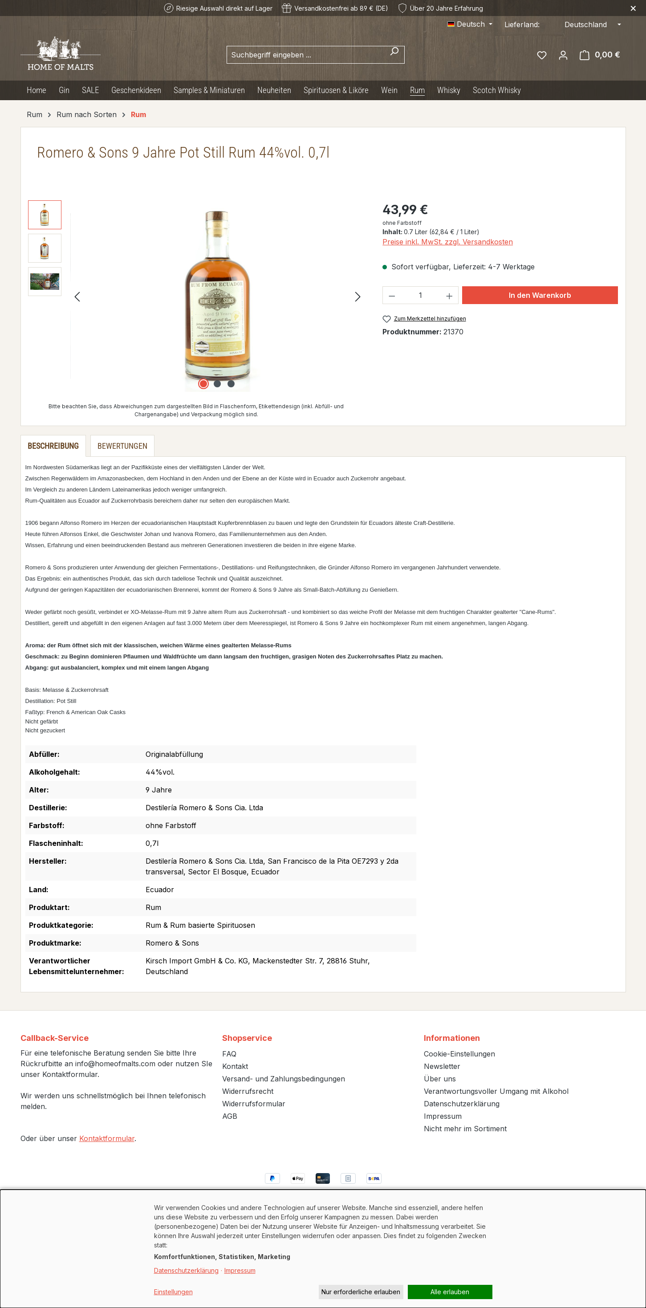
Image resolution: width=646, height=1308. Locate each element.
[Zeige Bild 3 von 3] (231, 383)
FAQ (229, 1053)
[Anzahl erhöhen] (449, 295)
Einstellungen (173, 1292)
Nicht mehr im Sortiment (465, 1128)
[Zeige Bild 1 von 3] (203, 383)
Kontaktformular (106, 1138)
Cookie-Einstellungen (459, 1053)
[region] (196, 296)
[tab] (53, 446)
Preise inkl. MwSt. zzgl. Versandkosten (447, 241)
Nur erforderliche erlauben (360, 1292)
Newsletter (442, 1066)
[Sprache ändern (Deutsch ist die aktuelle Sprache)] (470, 24)
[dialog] (323, 1249)
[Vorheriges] (77, 296)
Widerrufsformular (253, 1103)
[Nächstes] (358, 296)
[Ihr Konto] (563, 55)
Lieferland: (522, 24)
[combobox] (305, 55)
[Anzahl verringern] (391, 295)
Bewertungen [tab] (122, 446)
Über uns (440, 1078)
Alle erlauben (450, 1292)
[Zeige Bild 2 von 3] (217, 383)
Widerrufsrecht (247, 1091)
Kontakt (235, 1066)
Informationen (452, 1038)
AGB (229, 1116)
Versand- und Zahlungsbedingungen (283, 1078)
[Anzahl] (421, 295)
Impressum (443, 1116)
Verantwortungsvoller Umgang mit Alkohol (496, 1091)
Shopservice (247, 1038)
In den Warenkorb (540, 295)
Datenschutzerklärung (462, 1103)
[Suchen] (394, 55)
